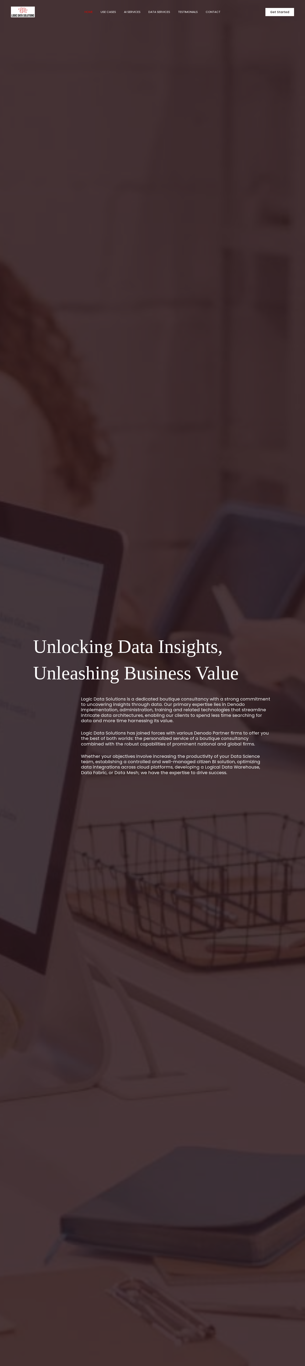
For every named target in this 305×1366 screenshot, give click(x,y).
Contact (218, 12)
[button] (279, 12)
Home (84, 12)
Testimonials (191, 12)
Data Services (160, 12)
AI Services (131, 12)
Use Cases (105, 12)
